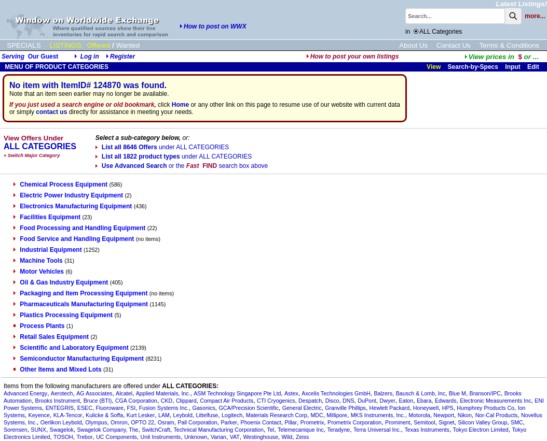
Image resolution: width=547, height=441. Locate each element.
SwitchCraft (156, 429)
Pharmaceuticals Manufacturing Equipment (80, 304)
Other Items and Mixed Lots (57, 369)
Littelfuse (207, 415)
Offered (98, 45)
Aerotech (62, 393)
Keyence (39, 415)
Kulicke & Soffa (104, 415)
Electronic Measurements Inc (495, 400)
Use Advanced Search (181, 165)
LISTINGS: (66, 45)
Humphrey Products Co (485, 408)
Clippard (186, 400)
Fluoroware (110, 408)
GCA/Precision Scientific (249, 408)
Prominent (398, 422)
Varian (218, 437)
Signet (446, 422)
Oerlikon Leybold (61, 422)
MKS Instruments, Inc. (378, 415)
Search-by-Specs (473, 66)
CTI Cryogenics (276, 400)
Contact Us (453, 45)
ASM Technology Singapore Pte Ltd (237, 393)
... (501, 57)
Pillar (290, 422)
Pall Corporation (197, 422)
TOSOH (63, 437)
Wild (287, 437)
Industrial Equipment (47, 249)
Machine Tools (37, 260)
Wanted (128, 45)
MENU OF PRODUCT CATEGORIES (55, 66)
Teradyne (338, 429)
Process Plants (38, 326)
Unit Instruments (161, 437)
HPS (448, 408)
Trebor (84, 437)
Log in (89, 56)
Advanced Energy (25, 393)
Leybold (183, 415)
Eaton (406, 400)
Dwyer (387, 400)
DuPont (367, 400)
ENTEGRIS (60, 408)
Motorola (419, 415)
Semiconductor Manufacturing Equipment (78, 358)
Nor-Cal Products (496, 415)
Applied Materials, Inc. (163, 393)
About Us (413, 45)
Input (512, 66)
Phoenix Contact (261, 422)
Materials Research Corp (276, 415)
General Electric (302, 408)
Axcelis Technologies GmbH (336, 393)
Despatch (310, 400)
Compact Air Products (226, 400)
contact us (51, 112)
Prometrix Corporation (354, 422)
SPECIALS (23, 45)
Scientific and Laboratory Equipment (70, 347)
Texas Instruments (426, 429)
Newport (443, 415)
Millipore (336, 415)
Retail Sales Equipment (51, 336)
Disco (332, 400)
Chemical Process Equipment (60, 184)
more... (535, 16)
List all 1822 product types (173, 156)
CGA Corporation (136, 400)
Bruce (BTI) (98, 400)
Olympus (96, 422)
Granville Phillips (345, 408)
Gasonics (203, 408)
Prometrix (312, 422)
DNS (348, 400)
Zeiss (302, 437)
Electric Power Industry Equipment (68, 195)
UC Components (116, 437)
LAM (164, 415)
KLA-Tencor (68, 415)
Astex (291, 393)
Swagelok (62, 429)
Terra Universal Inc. (377, 429)
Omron (119, 422)
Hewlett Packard (390, 408)
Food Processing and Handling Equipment (79, 228)
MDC (316, 415)
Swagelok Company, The (107, 429)
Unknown (195, 437)
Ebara (424, 400)
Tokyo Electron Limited (481, 429)
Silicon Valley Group (482, 422)
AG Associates (94, 393)
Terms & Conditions (509, 45)
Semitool (424, 422)
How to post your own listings (352, 56)
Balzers (383, 393)
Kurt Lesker (141, 415)
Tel (271, 429)
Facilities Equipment (46, 217)
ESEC (84, 408)
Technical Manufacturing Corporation (218, 429)
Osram (166, 422)
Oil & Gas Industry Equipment (60, 282)
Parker (229, 422)
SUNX (38, 429)
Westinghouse (260, 437)
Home (180, 104)
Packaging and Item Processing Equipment (80, 293)
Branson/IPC (485, 393)
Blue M (457, 393)
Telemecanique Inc (301, 429)
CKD (167, 400)
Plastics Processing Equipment (63, 315)
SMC (517, 422)
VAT (235, 437)
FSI (131, 408)
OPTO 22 (142, 422)
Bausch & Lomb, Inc (420, 393)
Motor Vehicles (38, 271)
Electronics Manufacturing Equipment (72, 206)
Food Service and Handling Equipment (73, 239)
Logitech (232, 415)
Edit (534, 66)
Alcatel (124, 393)
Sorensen (16, 429)
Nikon (465, 415)
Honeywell (426, 408)
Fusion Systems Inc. (164, 408)
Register (122, 56)
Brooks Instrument (57, 400)
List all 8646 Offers (162, 147)
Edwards (445, 400)
